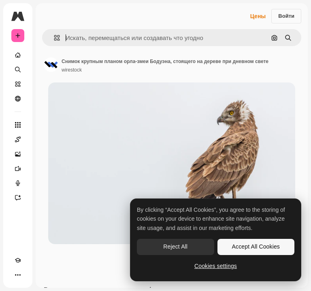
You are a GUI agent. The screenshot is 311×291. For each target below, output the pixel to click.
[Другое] (17, 274)
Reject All (175, 246)
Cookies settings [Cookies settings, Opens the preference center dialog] (215, 266)
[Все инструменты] (17, 124)
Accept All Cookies (256, 246)
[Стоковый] (17, 84)
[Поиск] (17, 69)
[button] (54, 38)
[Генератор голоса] (17, 183)
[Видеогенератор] (17, 168)
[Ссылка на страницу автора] (51, 64)
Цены (258, 16)
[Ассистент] (17, 197)
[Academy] (17, 260)
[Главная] (17, 54)
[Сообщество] (17, 98)
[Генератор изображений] (17, 154)
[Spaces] (17, 139)
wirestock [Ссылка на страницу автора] (72, 70)
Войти (286, 16)
